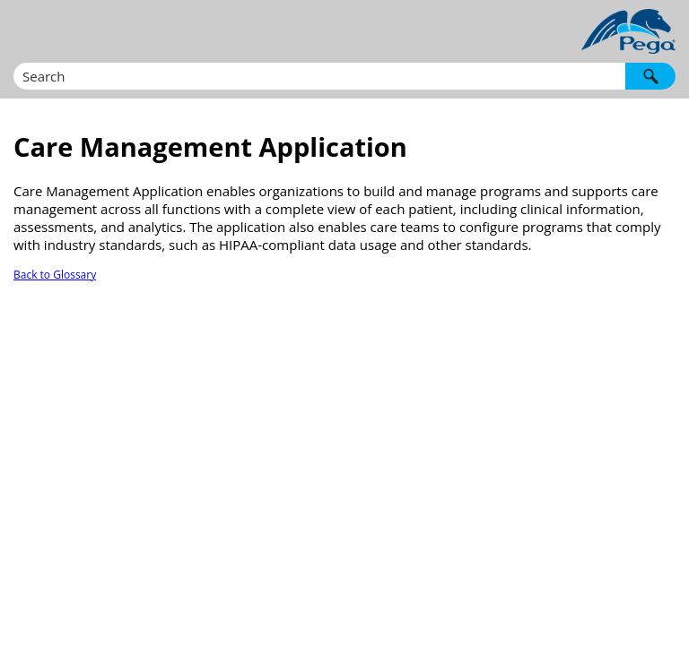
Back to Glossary (54, 274)
